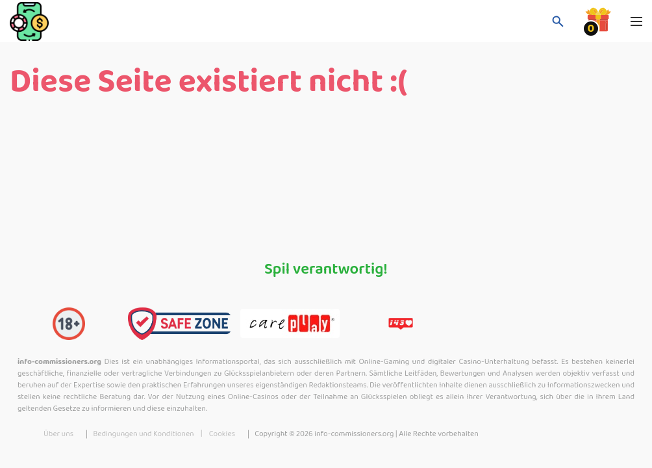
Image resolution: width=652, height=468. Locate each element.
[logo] (75, 21)
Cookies (222, 434)
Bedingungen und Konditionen (143, 434)
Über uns (58, 434)
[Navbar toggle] (636, 21)
